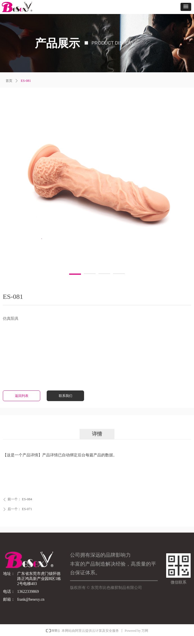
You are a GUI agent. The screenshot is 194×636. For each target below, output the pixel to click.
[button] (186, 7)
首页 (9, 81)
